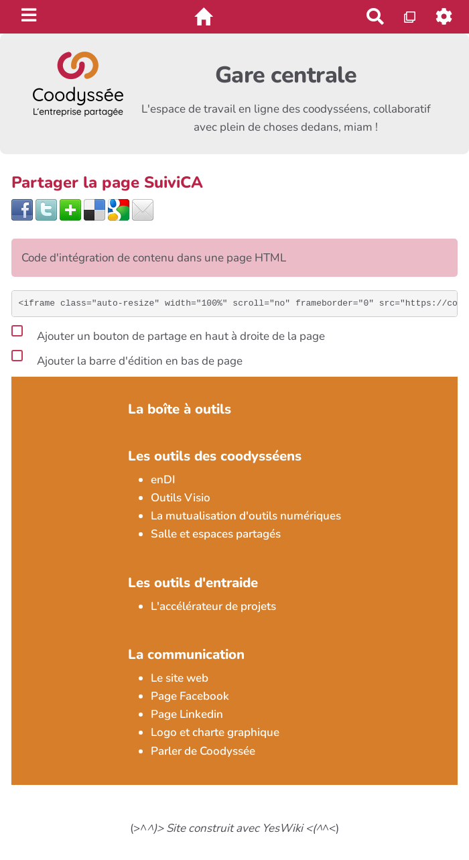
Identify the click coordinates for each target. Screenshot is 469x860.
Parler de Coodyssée (203, 751)
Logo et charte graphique (215, 732)
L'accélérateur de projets (213, 606)
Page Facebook (190, 696)
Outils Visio (180, 497)
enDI (163, 479)
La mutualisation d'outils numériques (246, 516)
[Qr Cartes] (410, 16)
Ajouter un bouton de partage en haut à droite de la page (168, 334)
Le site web (179, 678)
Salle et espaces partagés (216, 534)
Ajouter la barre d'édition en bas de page (127, 359)
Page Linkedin (187, 714)
